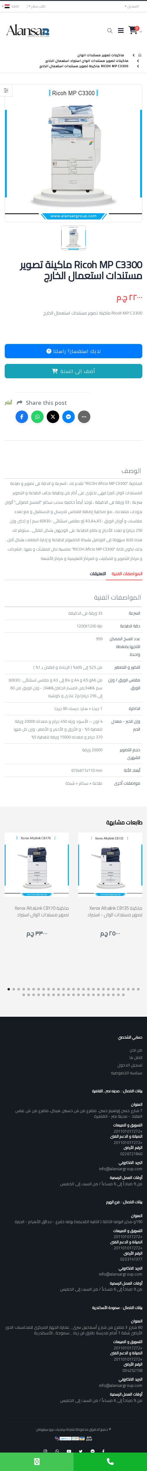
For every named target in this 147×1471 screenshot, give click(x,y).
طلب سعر (38, 6)
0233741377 (131, 1259)
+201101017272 (128, 1131)
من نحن (136, 1050)
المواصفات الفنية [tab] (124, 574)
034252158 (132, 1370)
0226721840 (131, 1153)
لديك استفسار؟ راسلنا (73, 351)
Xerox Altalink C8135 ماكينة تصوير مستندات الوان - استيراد (114, 911)
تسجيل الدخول (129, 1065)
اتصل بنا (136, 1057)
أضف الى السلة (73, 371)
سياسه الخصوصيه (126, 1072)
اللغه (12, 6)
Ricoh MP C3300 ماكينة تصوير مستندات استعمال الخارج (84, 66)
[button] (110, 31)
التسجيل (133, 6)
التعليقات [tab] (98, 574)
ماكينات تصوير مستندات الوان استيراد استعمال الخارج (87, 60)
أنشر (8, 402)
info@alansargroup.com (120, 1168)
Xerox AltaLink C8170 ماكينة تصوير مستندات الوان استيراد (42, 911)
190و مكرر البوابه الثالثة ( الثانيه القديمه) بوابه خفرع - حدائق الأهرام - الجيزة (78, 1221)
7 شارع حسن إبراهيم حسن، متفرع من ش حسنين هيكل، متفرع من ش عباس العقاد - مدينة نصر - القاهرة (78, 1113)
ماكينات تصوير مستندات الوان (101, 55)
